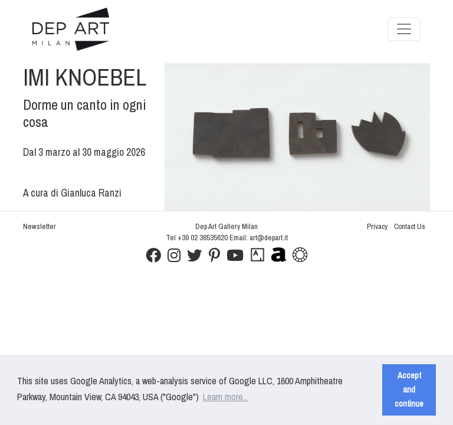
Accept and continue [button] (409, 389)
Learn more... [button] (225, 396)
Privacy (377, 226)
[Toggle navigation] (404, 29)
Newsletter (39, 226)
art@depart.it (269, 238)
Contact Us (409, 226)
